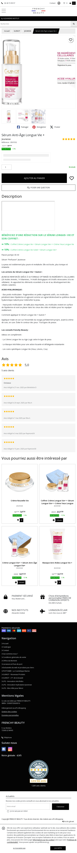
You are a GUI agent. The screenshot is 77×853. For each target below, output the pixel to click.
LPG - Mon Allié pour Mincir (12, 688)
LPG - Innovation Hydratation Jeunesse (17, 685)
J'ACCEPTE (58, 848)
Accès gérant (68, 821)
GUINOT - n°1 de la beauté (12, 678)
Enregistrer (39, 127)
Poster (55, 127)
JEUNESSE (27, 31)
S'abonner (60, 807)
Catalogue (6, 647)
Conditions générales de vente (14, 657)
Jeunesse (6, 139)
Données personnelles (10, 715)
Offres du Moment (9, 661)
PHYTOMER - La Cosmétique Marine (16, 671)
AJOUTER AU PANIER (34, 178)
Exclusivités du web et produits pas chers (18, 667)
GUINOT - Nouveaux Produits (13, 674)
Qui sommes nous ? (10, 654)
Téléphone (7, 737)
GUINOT (17, 31)
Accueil (7, 31)
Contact (52, 3)
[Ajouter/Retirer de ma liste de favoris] (71, 178)
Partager (22, 127)
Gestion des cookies (9, 711)
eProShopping (57, 819)
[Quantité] (7, 167)
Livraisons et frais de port (12, 664)
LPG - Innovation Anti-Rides (12, 681)
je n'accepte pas (19, 848)
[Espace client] (59, 3)
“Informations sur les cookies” (43, 840)
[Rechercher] (74, 24)
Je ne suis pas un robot (19, 811)
